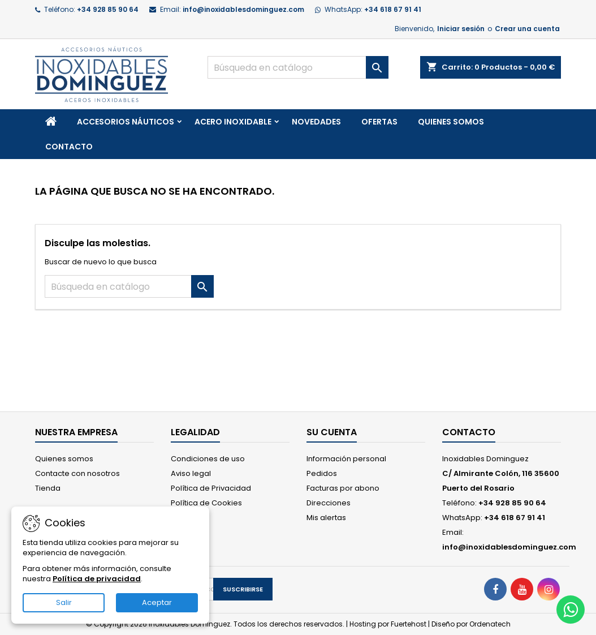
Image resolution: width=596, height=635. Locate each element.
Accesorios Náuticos (125, 121)
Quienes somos (451, 121)
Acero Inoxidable (233, 121)
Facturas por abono (342, 488)
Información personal (346, 458)
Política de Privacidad (211, 488)
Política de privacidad (97, 578)
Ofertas (379, 121)
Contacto (69, 146)
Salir (64, 602)
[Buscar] (298, 67)
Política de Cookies (206, 502)
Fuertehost (409, 624)
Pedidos (321, 473)
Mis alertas (326, 517)
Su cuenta (331, 432)
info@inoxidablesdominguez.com (243, 9)
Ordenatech (490, 624)
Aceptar (157, 602)
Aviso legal (191, 473)
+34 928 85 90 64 (108, 9)
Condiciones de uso (208, 458)
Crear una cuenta (527, 28)
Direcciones (328, 502)
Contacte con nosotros (77, 473)
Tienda (48, 488)
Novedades (316, 121)
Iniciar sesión (461, 28)
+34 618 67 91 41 (392, 9)
